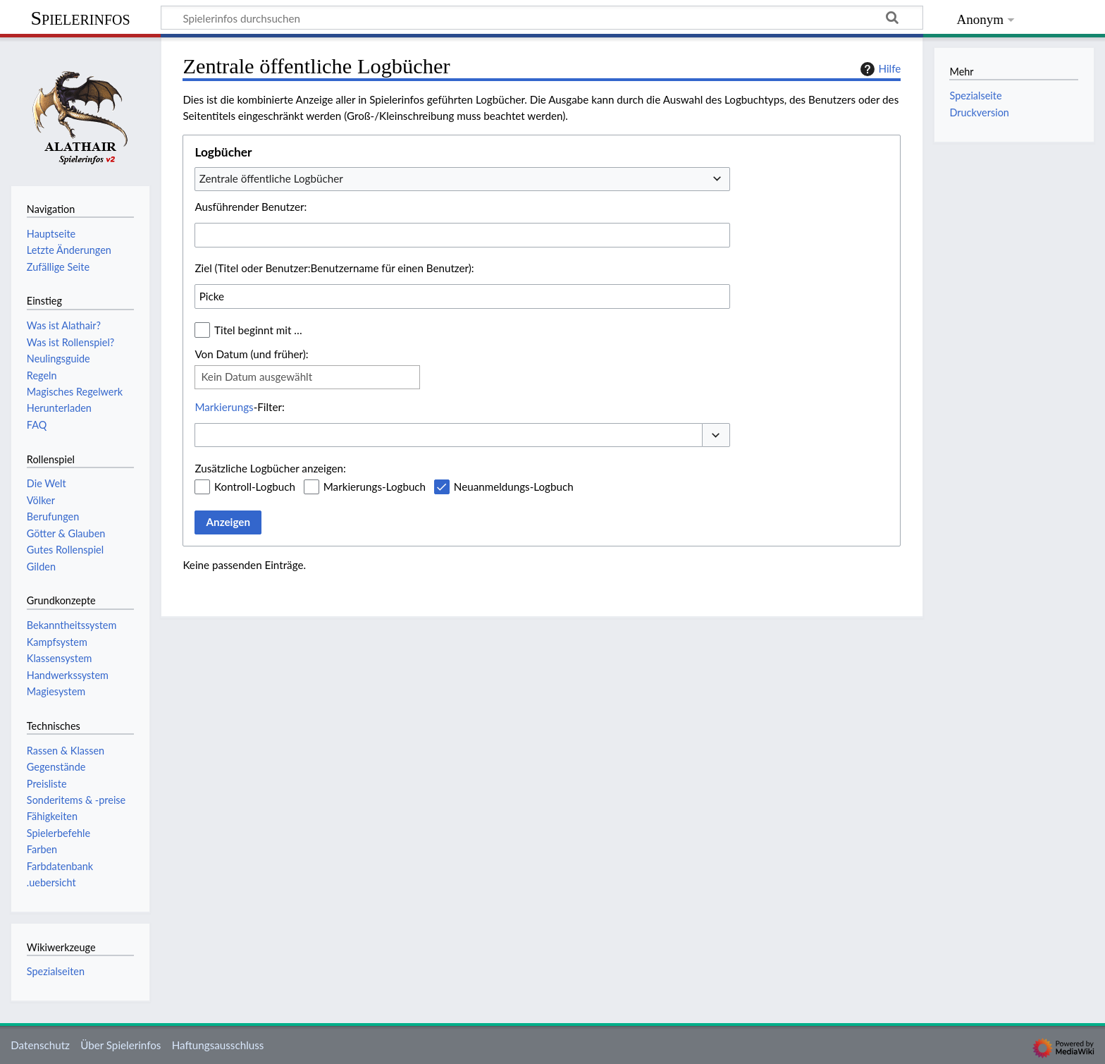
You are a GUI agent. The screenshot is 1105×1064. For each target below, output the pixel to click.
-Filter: (239, 406)
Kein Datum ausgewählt (256, 376)
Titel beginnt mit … (258, 330)
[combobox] (462, 179)
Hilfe (879, 69)
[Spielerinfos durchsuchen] (541, 17)
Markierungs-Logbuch (374, 486)
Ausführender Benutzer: (251, 206)
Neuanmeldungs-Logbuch (514, 486)
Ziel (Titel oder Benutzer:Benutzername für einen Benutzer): (334, 268)
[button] (716, 435)
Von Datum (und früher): (251, 354)
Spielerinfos (80, 18)
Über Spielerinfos (120, 1045)
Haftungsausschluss (218, 1045)
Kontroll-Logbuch (254, 486)
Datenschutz (40, 1045)
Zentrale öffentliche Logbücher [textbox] (271, 178)
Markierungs (224, 406)
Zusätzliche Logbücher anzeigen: (270, 468)
